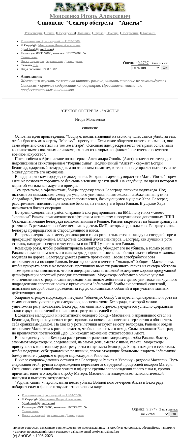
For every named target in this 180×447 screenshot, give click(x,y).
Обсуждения (66, 33)
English (98, 33)
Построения (129, 33)
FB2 (35, 65)
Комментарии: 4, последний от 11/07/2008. (51, 41)
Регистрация (33, 33)
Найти (49, 33)
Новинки (84, 33)
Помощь (112, 33)
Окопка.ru (148, 33)
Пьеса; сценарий (32, 61)
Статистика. (29, 57)
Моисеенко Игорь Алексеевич (90, 16)
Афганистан (54, 61)
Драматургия (73, 61)
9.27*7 (143, 63)
